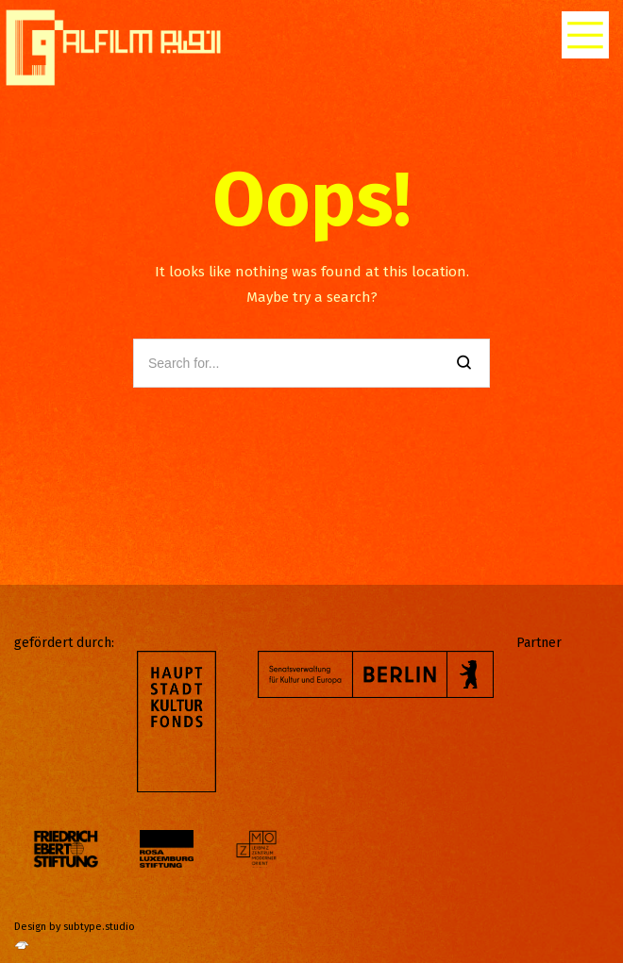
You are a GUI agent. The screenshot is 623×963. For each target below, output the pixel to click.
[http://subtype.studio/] (21, 950)
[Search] (464, 363)
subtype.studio (99, 927)
